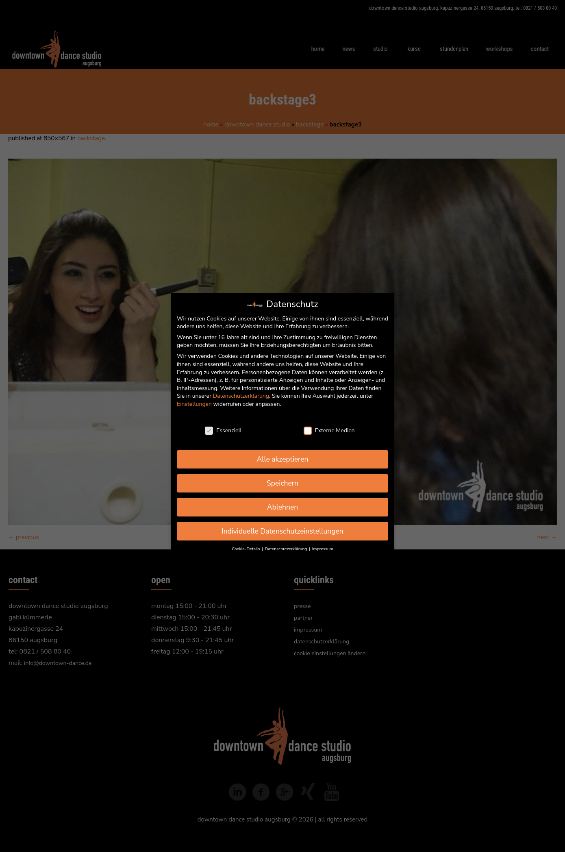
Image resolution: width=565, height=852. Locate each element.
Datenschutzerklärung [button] (286, 549)
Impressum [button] (322, 549)
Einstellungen (194, 404)
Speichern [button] (282, 483)
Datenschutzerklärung (241, 396)
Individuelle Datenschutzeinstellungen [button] (282, 531)
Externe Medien (329, 430)
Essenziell (223, 430)
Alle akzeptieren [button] (282, 459)
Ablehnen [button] (282, 507)
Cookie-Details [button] (246, 549)
